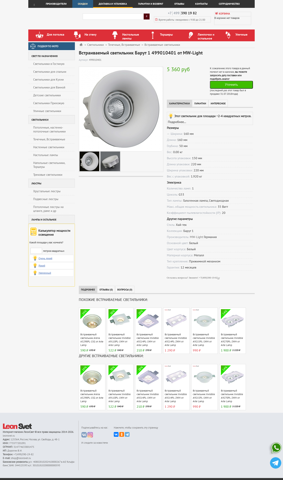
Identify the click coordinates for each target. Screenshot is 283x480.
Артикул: (84, 60)
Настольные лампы (45, 155)
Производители (56, 4)
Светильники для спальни (49, 72)
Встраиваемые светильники (162, 45)
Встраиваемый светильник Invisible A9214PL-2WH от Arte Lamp (176, 340)
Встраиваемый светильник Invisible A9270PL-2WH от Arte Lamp (232, 340)
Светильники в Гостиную (48, 64)
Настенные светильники (48, 147)
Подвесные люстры (45, 199)
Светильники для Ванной (49, 87)
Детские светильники (47, 95)
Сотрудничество (229, 4)
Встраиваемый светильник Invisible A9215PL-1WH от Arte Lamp (204, 340)
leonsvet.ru (9, 435)
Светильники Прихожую (48, 103)
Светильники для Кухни (48, 79)
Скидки (83, 4)
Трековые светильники (47, 175)
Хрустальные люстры (47, 191)
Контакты (201, 4)
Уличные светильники (47, 111)
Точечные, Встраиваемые (49, 139)
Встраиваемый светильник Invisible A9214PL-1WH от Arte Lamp (148, 340)
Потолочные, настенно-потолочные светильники (49, 129)
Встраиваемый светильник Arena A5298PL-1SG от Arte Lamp (91, 340)
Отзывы (179, 4)
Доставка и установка (113, 4)
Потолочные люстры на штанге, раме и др (48, 209)
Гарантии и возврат (150, 4)
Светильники (95, 45)
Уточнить (231, 84)
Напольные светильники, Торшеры (49, 165)
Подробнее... (177, 122)
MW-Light (196, 237)
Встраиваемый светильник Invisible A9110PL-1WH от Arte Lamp (119, 340)
